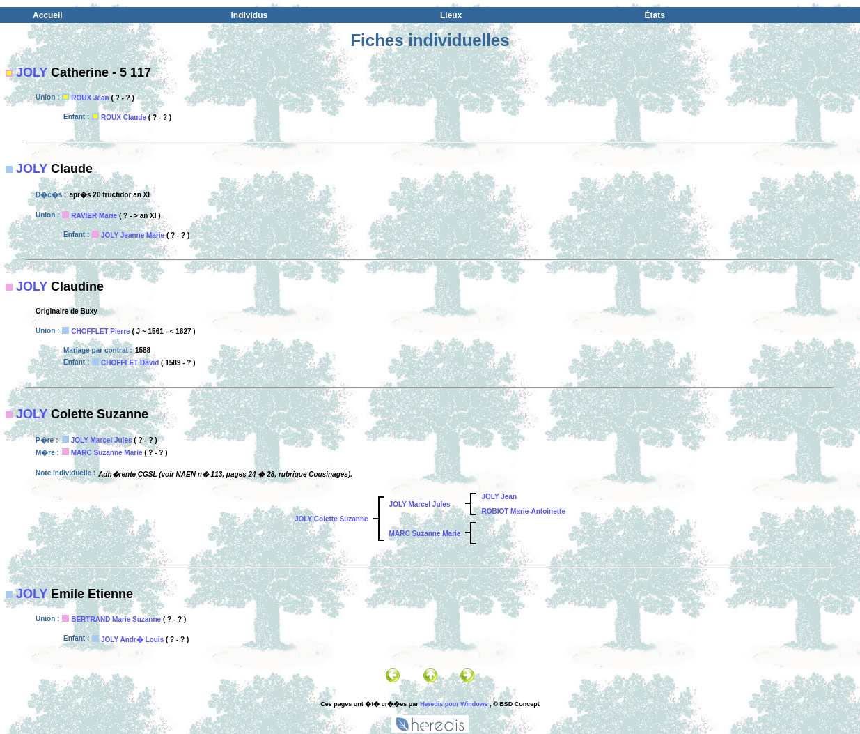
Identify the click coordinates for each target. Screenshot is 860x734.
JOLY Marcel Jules (101, 440)
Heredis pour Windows (453, 704)
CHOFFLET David (130, 363)
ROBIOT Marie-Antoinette (523, 511)
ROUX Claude (123, 117)
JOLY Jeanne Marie (132, 235)
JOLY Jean (499, 496)
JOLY (31, 72)
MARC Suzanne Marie (107, 453)
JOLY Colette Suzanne (331, 519)
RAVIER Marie (94, 216)
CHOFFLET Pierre (100, 331)
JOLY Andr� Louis (132, 639)
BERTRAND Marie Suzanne (116, 619)
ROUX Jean (90, 98)
